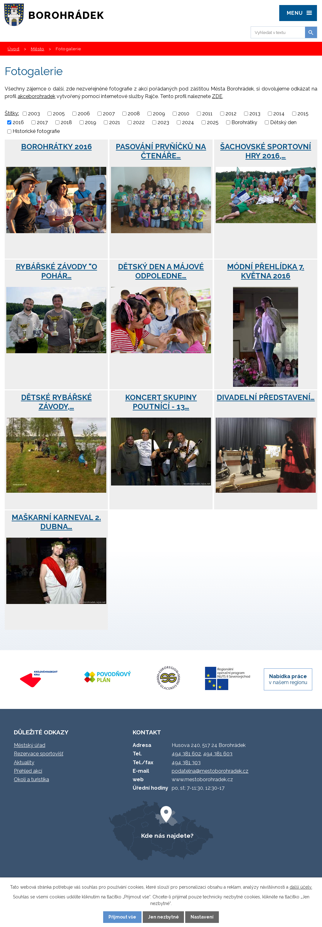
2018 (66, 122)
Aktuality (24, 762)
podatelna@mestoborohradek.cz (210, 771)
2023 (163, 122)
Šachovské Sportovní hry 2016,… (265, 151)
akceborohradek (36, 96)
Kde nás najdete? (167, 835)
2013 (254, 114)
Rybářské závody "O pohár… (56, 271)
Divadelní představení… (266, 397)
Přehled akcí (28, 771)
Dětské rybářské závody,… (56, 402)
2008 (134, 114)
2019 (90, 122)
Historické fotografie (36, 131)
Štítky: (12, 113)
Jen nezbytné (163, 916)
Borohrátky (244, 122)
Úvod (13, 48)
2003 (34, 114)
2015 (302, 114)
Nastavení (202, 916)
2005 (59, 114)
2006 (84, 114)
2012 (230, 114)
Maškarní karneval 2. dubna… (56, 522)
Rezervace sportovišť (38, 754)
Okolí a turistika (31, 779)
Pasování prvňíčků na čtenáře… (161, 151)
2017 (42, 122)
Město (37, 48)
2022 (139, 122)
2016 (18, 122)
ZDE (217, 96)
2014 (279, 114)
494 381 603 (217, 754)
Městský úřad (29, 745)
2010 (183, 114)
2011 (207, 114)
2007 (109, 114)
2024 (188, 122)
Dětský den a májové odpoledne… (161, 271)
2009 (159, 114)
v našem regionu (288, 679)
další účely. (301, 887)
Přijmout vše (122, 916)
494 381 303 (186, 762)
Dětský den (283, 122)
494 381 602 (186, 754)
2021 (114, 122)
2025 (213, 122)
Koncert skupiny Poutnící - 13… (161, 402)
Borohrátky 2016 (56, 146)
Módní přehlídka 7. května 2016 (265, 271)
